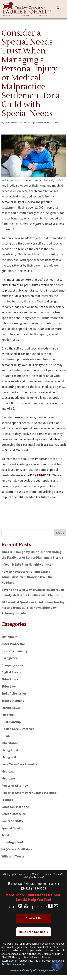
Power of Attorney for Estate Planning (28, 793)
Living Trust (9, 750)
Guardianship (11, 722)
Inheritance (9, 743)
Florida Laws (10, 708)
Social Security (12, 821)
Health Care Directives (17, 729)
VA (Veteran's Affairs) (16, 849)
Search (60, 532)
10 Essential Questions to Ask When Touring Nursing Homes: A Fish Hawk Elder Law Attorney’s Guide (32, 607)
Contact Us (34, 918)
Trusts (56, 122)
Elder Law (8, 686)
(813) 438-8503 (39, 475)
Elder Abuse (9, 679)
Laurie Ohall (11, 122)
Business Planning (14, 651)
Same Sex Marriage (15, 807)
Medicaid (8, 771)
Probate (7, 800)
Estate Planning (12, 700)
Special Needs (42, 122)
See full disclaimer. (13, 964)
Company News (12, 665)
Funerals (7, 715)
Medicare (8, 778)
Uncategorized (12, 842)
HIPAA (5, 736)
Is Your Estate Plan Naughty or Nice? (27, 564)
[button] (63, 9)
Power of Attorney (14, 785)
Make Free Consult (33, 932)
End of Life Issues (13, 693)
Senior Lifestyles (13, 814)
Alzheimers (9, 637)
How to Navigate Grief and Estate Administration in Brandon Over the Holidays (27, 577)
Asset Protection (13, 644)
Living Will (8, 757)
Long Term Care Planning (19, 764)
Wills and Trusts (12, 856)
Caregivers (9, 658)
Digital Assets (11, 672)
